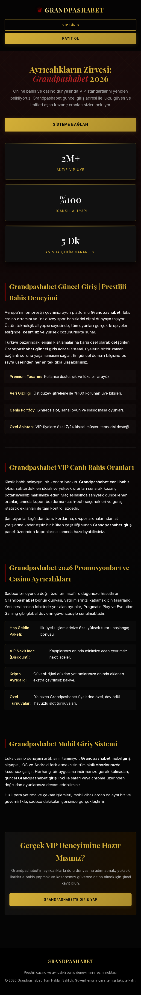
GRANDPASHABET (74, 10)
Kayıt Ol (70, 38)
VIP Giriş (70, 25)
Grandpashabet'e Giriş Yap (70, 899)
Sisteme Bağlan (70, 124)
